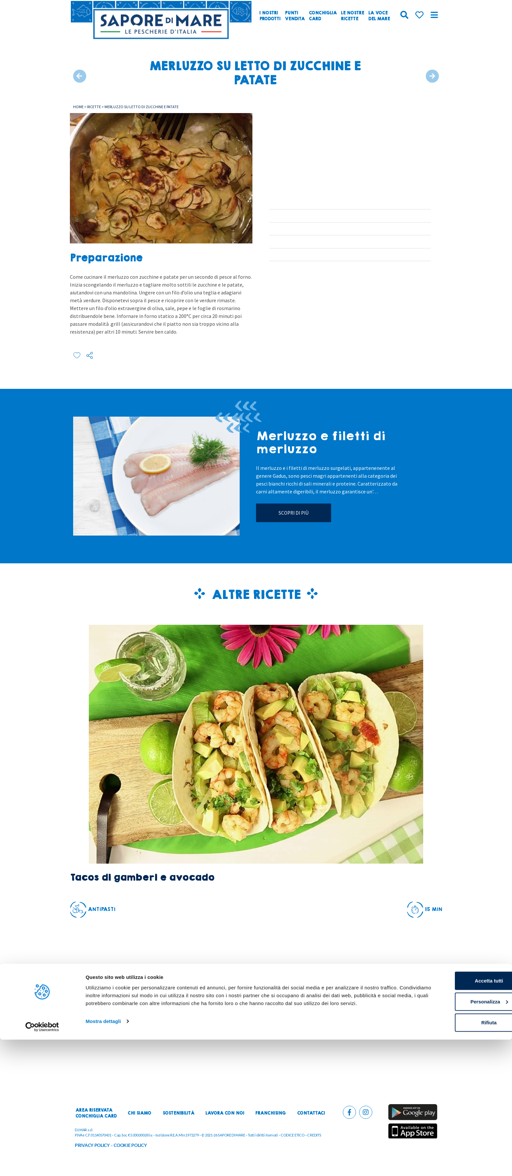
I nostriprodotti (269, 16)
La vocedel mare (379, 16)
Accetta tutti (457, 1115)
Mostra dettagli (103, 1163)
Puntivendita (295, 16)
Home (78, 106)
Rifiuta (457, 1156)
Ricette (94, 106)
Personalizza (457, 1135)
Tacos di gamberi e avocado (142, 877)
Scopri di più (294, 513)
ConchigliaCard (323, 16)
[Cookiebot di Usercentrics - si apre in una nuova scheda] (42, 1163)
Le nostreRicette (352, 16)
